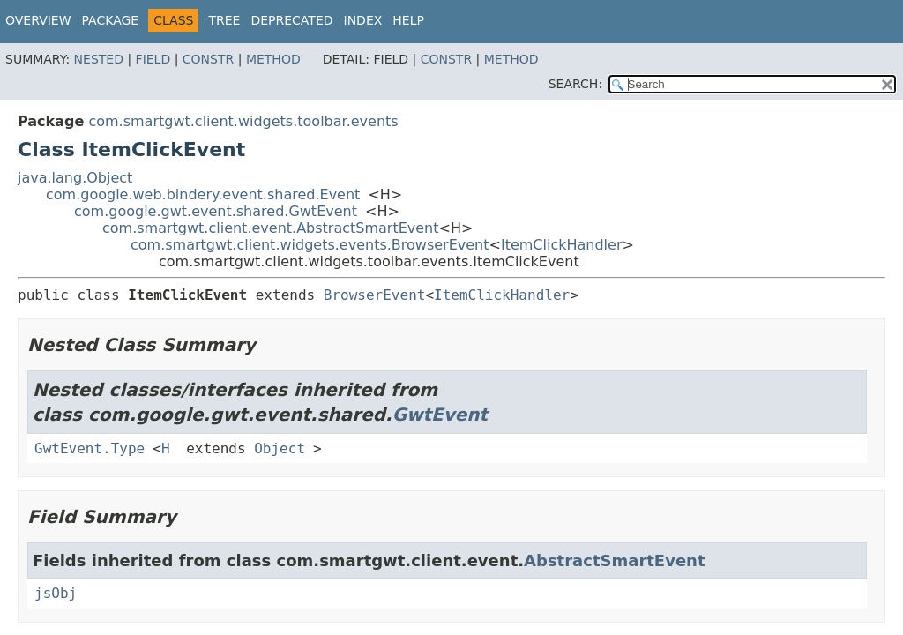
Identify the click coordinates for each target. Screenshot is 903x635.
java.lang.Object (75, 177)
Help (408, 20)
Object (279, 448)
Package (110, 20)
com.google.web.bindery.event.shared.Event (203, 194)
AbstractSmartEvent (614, 560)
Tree (224, 20)
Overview (38, 20)
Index (363, 20)
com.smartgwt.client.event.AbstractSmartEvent (270, 228)
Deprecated (291, 20)
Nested (98, 59)
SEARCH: (575, 84)
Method (273, 59)
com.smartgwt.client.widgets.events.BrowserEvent (310, 244)
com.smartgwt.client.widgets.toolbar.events (243, 121)
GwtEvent (440, 414)
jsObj (55, 593)
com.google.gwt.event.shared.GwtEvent (215, 211)
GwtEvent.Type (89, 448)
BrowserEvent (375, 295)
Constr (208, 59)
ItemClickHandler (562, 244)
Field (153, 59)
